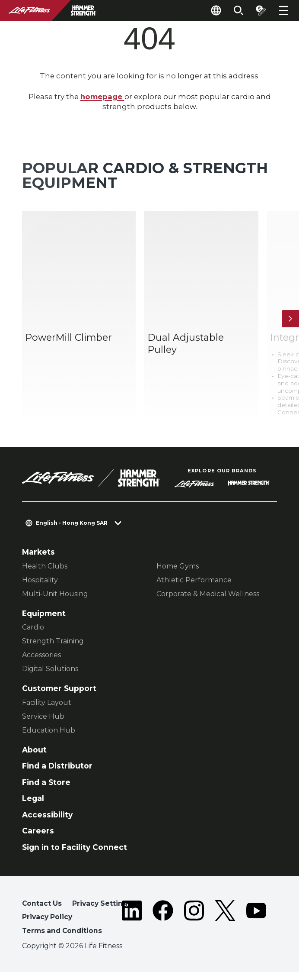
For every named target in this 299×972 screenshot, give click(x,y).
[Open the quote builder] (261, 10)
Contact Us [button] (42, 903)
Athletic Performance (194, 580)
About (34, 749)
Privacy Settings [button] (101, 903)
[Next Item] (290, 318)
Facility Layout (46, 702)
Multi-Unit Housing (55, 594)
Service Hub (43, 716)
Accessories (41, 655)
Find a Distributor (57, 765)
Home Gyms (177, 566)
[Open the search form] (238, 10)
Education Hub (48, 730)
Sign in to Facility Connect (74, 847)
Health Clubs (44, 566)
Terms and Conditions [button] (62, 931)
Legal (33, 798)
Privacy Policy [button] (47, 917)
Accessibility (47, 814)
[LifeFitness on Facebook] (163, 918)
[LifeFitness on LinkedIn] (131, 918)
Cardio (33, 627)
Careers (38, 830)
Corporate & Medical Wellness (207, 594)
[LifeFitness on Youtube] (256, 918)
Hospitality (40, 580)
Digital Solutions (50, 669)
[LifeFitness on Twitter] (225, 918)
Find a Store (46, 782)
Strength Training (53, 641)
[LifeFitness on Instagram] (194, 918)
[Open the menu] (283, 10)
